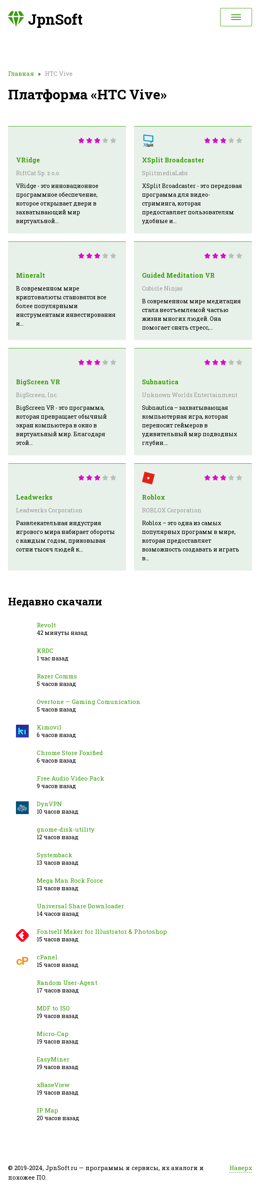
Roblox (153, 497)
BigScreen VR (38, 382)
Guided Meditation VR (178, 275)
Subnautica (160, 382)
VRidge (28, 160)
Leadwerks (34, 497)
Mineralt (30, 275)
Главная (21, 73)
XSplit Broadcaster (173, 160)
